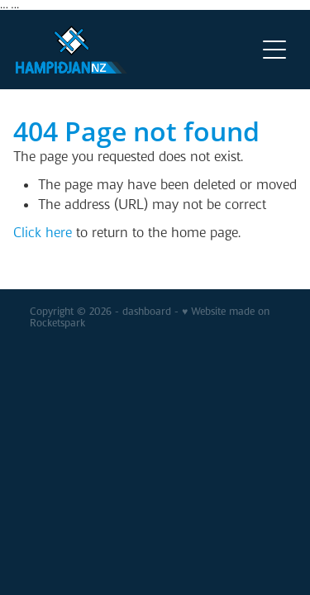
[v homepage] (135, 50)
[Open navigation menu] (274, 49)
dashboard (146, 311)
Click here (42, 232)
